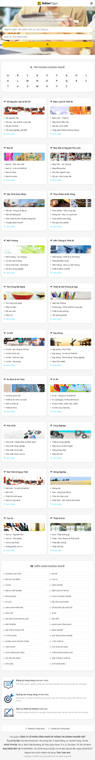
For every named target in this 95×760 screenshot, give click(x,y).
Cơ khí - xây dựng (13, 361)
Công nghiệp (59, 425)
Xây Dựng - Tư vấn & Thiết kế (64, 353)
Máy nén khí (57, 454)
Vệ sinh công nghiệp (14, 269)
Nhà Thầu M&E (58, 361)
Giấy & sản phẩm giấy (14, 607)
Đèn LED (9, 492)
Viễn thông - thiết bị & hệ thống (66, 257)
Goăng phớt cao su (14, 546)
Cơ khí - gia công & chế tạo (17, 349)
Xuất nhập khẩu (58, 664)
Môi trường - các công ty (16, 257)
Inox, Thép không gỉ (61, 534)
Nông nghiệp (59, 472)
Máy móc (55, 619)
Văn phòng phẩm (59, 315)
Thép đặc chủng (59, 542)
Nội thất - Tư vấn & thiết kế (17, 488)
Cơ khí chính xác (13, 353)
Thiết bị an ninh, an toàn (16, 399)
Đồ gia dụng (10, 596)
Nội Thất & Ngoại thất (17, 472)
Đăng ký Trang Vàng (36, 728)
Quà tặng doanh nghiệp (62, 635)
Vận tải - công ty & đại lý (16, 210)
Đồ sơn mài (11, 311)
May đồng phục (59, 168)
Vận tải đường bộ (13, 214)
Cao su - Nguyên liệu (15, 534)
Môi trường (12, 240)
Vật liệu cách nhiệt (60, 126)
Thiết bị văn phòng (60, 311)
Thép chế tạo (57, 546)
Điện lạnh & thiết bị (63, 101)
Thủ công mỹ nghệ (16, 286)
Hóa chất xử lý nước (14, 450)
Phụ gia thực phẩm (60, 222)
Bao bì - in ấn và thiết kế (16, 168)
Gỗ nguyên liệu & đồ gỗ (18, 101)
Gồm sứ (9, 315)
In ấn (55, 379)
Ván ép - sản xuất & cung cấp (18, 122)
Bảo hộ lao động (12, 579)
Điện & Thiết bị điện (13, 590)
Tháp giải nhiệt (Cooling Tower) (65, 130)
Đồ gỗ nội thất (12, 126)
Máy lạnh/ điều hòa (60, 122)
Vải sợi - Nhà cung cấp (61, 176)
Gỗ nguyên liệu (12, 118)
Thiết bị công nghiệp (61, 442)
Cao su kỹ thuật (12, 542)
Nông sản (56, 488)
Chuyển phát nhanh (14, 222)
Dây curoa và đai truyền (62, 446)
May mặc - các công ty (61, 164)
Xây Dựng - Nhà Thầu (61, 349)
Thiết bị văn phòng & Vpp (65, 286)
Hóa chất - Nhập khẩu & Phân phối (21, 442)
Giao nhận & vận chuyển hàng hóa (21, 218)
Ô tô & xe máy (11, 635)
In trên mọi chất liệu (61, 407)
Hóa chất (11, 425)
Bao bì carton (11, 176)
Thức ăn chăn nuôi (60, 496)
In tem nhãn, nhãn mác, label (65, 403)
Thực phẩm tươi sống (61, 218)
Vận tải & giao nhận (16, 194)
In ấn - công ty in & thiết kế (64, 395)
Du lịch (8, 602)
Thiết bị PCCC (11, 407)
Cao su (10, 518)
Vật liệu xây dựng (12, 658)
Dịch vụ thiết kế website (31, 708)
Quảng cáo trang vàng (32, 694)
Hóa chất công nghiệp (15, 446)
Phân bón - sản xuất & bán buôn (66, 500)
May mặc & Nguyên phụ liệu (67, 148)
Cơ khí (10, 333)
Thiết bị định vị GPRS (61, 269)
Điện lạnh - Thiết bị (60, 118)
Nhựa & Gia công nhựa (61, 624)
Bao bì (10, 148)
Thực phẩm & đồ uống (64, 194)
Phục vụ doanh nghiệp (61, 596)
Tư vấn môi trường (14, 260)
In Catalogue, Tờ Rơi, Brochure (65, 399)
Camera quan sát (13, 395)
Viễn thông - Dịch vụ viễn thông (66, 265)
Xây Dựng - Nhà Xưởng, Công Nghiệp (68, 357)
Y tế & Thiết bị (57, 641)
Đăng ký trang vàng (32, 680)
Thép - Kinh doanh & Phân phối (65, 538)
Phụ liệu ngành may (61, 172)
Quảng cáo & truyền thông (17, 641)
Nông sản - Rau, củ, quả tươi (64, 214)
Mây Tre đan (11, 307)
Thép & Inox (59, 518)
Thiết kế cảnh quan (14, 496)
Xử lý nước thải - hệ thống (17, 265)
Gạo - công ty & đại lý (61, 492)
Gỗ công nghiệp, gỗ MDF (16, 130)
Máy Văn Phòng (59, 303)
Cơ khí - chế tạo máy (14, 357)
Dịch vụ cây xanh (13, 500)
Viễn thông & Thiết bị (63, 240)
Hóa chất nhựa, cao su (15, 454)
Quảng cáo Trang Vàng (60, 728)
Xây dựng (58, 333)
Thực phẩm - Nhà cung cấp (64, 210)
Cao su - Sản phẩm (14, 538)
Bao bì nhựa (11, 172)
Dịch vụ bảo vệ (12, 403)
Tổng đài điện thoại (60, 260)
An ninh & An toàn (16, 379)
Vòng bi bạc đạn (59, 450)
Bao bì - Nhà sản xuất (15, 164)
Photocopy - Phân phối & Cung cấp (67, 307)
